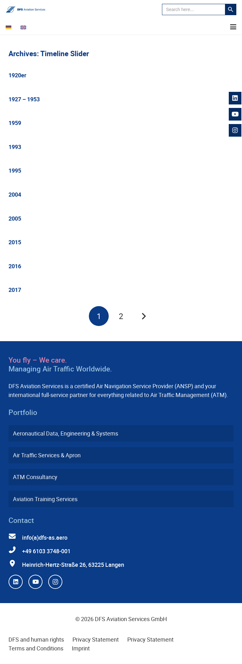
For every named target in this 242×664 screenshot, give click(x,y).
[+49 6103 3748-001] (15, 550)
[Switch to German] (10, 27)
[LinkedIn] (16, 582)
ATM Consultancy (35, 477)
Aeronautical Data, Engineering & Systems (65, 433)
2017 (15, 289)
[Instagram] (55, 582)
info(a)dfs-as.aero (44, 537)
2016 (15, 266)
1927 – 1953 (24, 99)
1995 (15, 170)
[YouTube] (35, 582)
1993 (15, 147)
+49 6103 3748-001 (46, 551)
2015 (15, 242)
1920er (17, 75)
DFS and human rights (36, 639)
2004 (15, 194)
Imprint (81, 648)
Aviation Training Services (45, 499)
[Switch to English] (24, 27)
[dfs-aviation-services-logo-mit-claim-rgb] (25, 9)
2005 (15, 218)
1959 (15, 123)
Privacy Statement (95, 639)
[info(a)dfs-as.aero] (15, 536)
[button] (233, 27)
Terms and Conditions (36, 648)
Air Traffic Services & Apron (47, 455)
